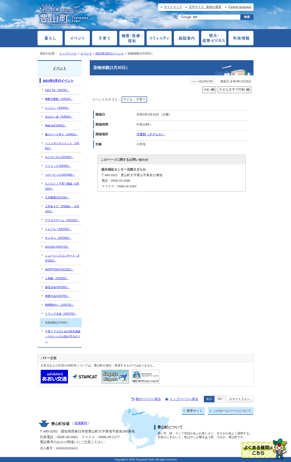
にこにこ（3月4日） (57, 107)
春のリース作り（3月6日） (61, 134)
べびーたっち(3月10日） (60, 174)
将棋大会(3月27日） (57, 296)
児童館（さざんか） (150, 134)
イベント (86, 53)
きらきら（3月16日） (58, 238)
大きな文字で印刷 (232, 89)
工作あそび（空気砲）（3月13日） (62, 209)
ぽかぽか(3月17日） (57, 246)
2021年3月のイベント (109, 53)
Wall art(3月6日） (56, 125)
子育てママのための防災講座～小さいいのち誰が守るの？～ (62, 336)
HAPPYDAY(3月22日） (59, 269)
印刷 (206, 89)
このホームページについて (232, 411)
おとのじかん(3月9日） (59, 157)
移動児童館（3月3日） (59, 99)
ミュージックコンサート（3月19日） (62, 258)
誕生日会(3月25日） (57, 287)
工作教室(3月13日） (57, 197)
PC (220, 399)
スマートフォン (239, 399)
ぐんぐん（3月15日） (58, 229)
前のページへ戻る (148, 399)
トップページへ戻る (184, 399)
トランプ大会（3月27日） (61, 313)
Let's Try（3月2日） (57, 90)
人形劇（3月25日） (57, 278)
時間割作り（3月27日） (59, 304)
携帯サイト (195, 411)
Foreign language (239, 7)
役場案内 (81, 423)
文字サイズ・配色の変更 (205, 7)
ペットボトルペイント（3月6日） (62, 146)
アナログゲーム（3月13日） (62, 220)
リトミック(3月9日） (58, 166)
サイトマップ (173, 7)
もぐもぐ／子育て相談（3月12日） (62, 186)
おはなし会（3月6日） (59, 116)
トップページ (68, 53)
